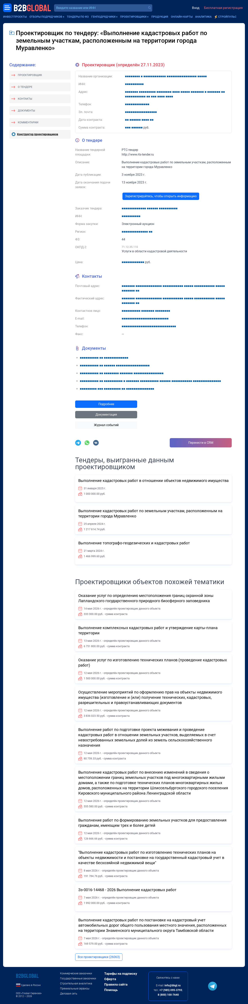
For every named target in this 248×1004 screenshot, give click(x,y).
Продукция (159, 16)
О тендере (25, 86)
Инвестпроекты (15, 16)
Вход (195, 8)
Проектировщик (30, 75)
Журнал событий (106, 425)
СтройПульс (227, 16)
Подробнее (106, 404)
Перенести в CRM (200, 442)
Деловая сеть (68, 993)
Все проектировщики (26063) (99, 957)
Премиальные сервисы (75, 988)
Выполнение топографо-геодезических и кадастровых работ (134, 543)
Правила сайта (115, 984)
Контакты (25, 98)
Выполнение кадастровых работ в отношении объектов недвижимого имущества (153, 480)
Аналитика (203, 16)
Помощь (111, 990)
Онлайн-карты (182, 16)
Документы (26, 110)
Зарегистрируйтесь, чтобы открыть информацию (161, 196)
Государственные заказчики (78, 978)
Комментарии (28, 122)
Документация (106, 414)
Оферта (110, 979)
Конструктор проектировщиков (37, 134)
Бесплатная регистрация (223, 8)
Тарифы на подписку (120, 973)
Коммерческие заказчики (76, 973)
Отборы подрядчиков (45, 16)
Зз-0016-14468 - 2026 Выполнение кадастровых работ (127, 889)
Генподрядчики (103, 16)
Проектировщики (133, 16)
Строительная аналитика (76, 983)
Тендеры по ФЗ (78, 16)
